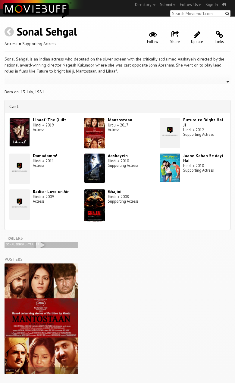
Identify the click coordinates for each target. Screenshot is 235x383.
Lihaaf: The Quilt (49, 120)
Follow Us (190, 4)
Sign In (211, 4)
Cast (14, 106)
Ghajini (114, 191)
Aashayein (118, 155)
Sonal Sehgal (47, 31)
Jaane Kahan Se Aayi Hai (203, 158)
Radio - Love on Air (51, 191)
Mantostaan (120, 120)
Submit (167, 4)
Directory (145, 4)
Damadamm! (45, 155)
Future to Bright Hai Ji (203, 122)
